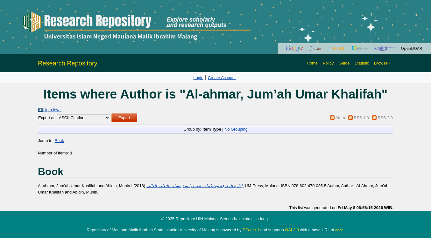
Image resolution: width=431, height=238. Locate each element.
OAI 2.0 (292, 230)
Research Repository (67, 63)
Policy (328, 63)
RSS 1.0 (361, 117)
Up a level (52, 109)
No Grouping (236, 129)
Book (59, 140)
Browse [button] (381, 63)
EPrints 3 (251, 230)
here (339, 230)
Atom (340, 117)
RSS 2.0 (385, 117)
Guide (344, 63)
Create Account (222, 77)
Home (312, 63)
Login (198, 77)
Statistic (362, 63)
